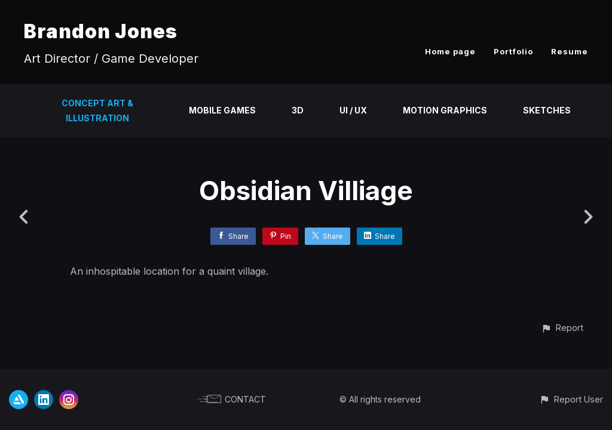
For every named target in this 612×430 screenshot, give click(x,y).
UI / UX (353, 110)
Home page (450, 51)
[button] (562, 327)
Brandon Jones (101, 31)
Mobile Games (222, 110)
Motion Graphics (445, 110)
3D (298, 110)
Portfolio (513, 51)
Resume (569, 51)
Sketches (547, 110)
